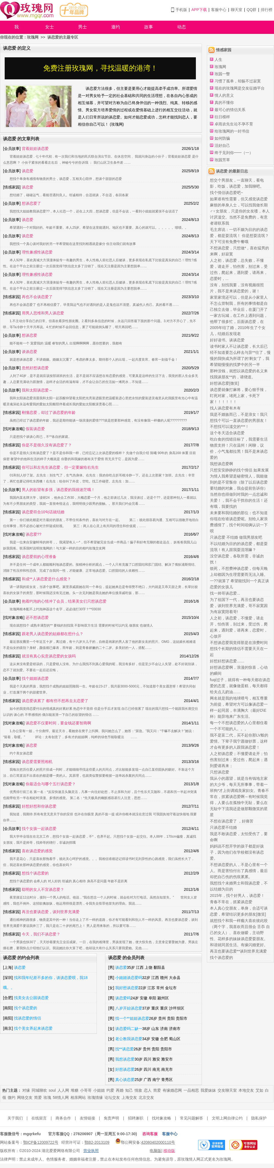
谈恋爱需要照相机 (37, 761)
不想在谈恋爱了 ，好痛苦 (231, 821)
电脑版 (155, 1150)
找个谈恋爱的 (25, 1008)
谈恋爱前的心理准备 (39, 556)
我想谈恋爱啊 (221, 464)
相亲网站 (78, 1097)
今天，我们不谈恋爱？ (41, 934)
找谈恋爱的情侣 (27, 1018)
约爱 (110, 1090)
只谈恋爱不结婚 (223, 827)
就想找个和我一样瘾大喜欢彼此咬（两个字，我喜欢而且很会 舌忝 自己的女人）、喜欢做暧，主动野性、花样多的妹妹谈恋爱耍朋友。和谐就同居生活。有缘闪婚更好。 (240, 932)
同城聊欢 (39, 1090)
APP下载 (199, 9)
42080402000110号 (158, 1142)
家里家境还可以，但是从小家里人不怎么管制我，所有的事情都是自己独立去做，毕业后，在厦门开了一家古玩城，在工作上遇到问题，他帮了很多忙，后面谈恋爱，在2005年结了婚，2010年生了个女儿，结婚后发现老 (239, 315)
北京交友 (146, 1097)
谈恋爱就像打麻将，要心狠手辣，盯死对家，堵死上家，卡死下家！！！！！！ (239, 395)
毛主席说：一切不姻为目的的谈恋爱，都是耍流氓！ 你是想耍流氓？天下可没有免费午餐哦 (239, 235)
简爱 (157, 1090)
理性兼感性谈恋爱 (37, 252)
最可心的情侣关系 (230, 109)
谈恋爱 (27, 171)
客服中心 (218, 9)
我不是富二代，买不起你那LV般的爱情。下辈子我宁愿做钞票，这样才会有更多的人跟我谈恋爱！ (239, 741)
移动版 (169, 1150)
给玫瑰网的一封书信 (232, 131)
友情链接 (87, 1118)
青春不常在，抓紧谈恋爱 (231, 902)
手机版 (181, 9)
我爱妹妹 (208, 1090)
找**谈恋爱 (124, 1049)
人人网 (63, 1090)
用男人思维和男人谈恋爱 (43, 313)
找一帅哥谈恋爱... (225, 593)
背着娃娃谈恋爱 (35, 148)
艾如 (259, 1090)
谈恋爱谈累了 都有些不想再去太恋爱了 (55, 700)
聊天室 (236, 9)
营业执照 (91, 1150)
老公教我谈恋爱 (128, 1039)
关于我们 (15, 1118)
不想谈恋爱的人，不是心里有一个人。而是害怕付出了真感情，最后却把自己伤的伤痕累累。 (239, 870)
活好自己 (222, 145)
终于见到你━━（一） (234, 152)
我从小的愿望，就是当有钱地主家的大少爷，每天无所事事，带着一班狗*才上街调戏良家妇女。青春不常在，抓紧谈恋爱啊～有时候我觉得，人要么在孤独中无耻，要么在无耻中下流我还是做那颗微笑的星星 (239, 796)
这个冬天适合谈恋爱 (227, 433)
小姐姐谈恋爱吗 (128, 977)
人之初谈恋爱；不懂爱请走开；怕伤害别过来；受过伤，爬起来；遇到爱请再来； (239, 759)
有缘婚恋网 (172, 1090)
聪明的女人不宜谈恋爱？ (43, 889)
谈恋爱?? (34, 534)
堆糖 (74, 1090)
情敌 (138, 1090)
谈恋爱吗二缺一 (128, 1028)
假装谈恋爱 (35, 429)
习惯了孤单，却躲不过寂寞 (238, 81)
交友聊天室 (227, 1090)
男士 (82, 27)
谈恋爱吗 (123, 998)
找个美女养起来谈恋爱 (33, 1028)
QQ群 (252, 9)
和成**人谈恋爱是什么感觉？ (46, 579)
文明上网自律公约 (227, 1118)
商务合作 (63, 1118)
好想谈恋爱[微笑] (224, 383)
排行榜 (266, 9)
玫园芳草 (222, 160)
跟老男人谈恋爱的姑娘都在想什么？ (52, 634)
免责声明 (111, 1118)
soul (52, 1090)
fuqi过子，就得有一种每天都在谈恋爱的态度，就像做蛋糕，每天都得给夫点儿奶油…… (240, 686)
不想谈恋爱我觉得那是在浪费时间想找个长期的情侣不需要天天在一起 (239, 648)
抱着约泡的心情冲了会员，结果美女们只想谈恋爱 (64, 601)
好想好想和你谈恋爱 (39, 806)
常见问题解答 (191, 1118)
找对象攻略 (161, 1118)
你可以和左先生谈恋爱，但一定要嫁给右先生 (60, 467)
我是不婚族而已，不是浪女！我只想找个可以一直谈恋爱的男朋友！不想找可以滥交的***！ (239, 420)
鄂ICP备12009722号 (40, 1142)
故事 (148, 27)
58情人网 (61, 1097)
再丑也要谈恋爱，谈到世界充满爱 (51, 912)
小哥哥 (86, 1090)
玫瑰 (47, 1097)
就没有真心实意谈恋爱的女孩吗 (49, 656)
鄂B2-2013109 (96, 1142)
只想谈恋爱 (219, 772)
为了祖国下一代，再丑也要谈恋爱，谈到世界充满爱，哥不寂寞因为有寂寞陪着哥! (239, 605)
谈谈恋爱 (29, 351)
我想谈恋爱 (125, 1059)
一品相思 (191, 1090)
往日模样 (222, 117)
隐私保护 (259, 1118)
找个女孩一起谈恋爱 (39, 828)
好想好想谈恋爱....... (227, 661)
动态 (181, 27)
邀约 (115, 27)
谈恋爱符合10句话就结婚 (43, 512)
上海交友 (129, 1097)
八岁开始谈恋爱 (128, 1008)
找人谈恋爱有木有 (225, 408)
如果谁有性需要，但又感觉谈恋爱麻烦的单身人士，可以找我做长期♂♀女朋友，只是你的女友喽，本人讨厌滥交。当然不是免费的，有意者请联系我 (240, 211)
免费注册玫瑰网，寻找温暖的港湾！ (100, 68)
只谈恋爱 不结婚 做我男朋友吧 (236, 537)
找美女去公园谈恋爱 (31, 998)
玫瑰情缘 (95, 1097)
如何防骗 (222, 138)
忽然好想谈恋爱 (35, 368)
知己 (129, 1090)
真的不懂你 (224, 102)
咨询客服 (150, 1134)
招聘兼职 (135, 1118)
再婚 (120, 1090)
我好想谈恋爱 (126, 988)
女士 (49, 27)
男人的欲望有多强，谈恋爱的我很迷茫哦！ (58, 489)
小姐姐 (99, 1090)
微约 (11, 1097)
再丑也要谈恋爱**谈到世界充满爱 (238, 951)
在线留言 (39, 1118)
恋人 (148, 1090)
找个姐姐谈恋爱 (35, 678)
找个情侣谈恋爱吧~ (226, 192)
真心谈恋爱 (125, 1079)
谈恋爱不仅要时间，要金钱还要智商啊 (58, 723)
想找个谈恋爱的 (35, 873)
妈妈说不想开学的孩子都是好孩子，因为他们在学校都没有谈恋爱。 (237, 852)
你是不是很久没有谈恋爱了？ (47, 445)
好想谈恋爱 (125, 1069)
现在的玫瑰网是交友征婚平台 (240, 88)
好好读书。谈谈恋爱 (227, 340)
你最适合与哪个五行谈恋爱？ (51, 784)
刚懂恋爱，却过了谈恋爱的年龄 (49, 412)
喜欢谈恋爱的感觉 (37, 851)
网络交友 (24, 1097)
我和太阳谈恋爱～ (37, 390)
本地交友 (246, 1090)
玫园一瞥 (222, 74)
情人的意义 (224, 95)
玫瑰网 (33, 37)
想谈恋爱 (29, 335)
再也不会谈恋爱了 (37, 297)
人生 (218, 59)
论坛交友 (112, 1097)
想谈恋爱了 (31, 203)
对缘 (26, 1090)
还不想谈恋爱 (37, 617)
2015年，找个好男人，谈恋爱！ (237, 895)
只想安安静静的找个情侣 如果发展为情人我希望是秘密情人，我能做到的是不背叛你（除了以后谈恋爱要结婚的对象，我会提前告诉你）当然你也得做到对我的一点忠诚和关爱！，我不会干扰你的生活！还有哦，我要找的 (239, 488)
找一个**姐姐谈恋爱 (132, 1018)
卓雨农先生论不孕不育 (234, 124)
